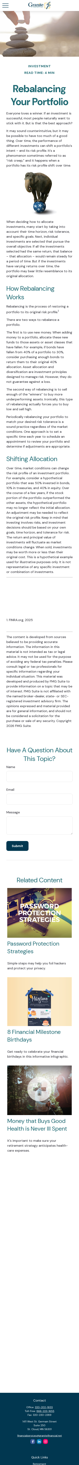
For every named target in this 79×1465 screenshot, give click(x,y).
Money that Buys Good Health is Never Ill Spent (37, 1124)
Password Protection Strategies (33, 947)
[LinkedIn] (39, 1441)
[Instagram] (45, 1441)
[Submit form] (17, 846)
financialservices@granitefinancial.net (39, 1435)
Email (10, 789)
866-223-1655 (45, 1411)
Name (10, 767)
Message (13, 812)
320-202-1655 (44, 1407)
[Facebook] (32, 1441)
